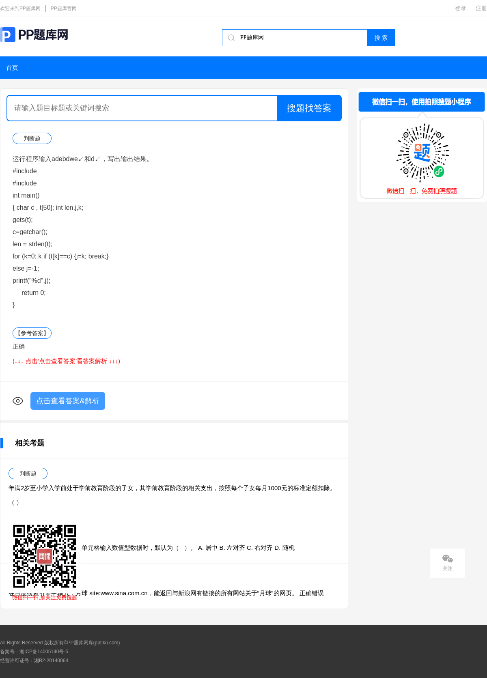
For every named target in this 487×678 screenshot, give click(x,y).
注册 (481, 8)
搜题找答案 (309, 108)
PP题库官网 (64, 8)
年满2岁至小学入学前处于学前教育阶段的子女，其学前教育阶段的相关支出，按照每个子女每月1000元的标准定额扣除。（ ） (172, 495)
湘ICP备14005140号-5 (43, 651)
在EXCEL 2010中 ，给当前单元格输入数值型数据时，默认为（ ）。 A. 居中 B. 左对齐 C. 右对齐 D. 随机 (152, 547)
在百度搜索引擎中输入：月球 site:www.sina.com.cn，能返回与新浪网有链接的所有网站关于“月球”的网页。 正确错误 (166, 593)
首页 (12, 68)
